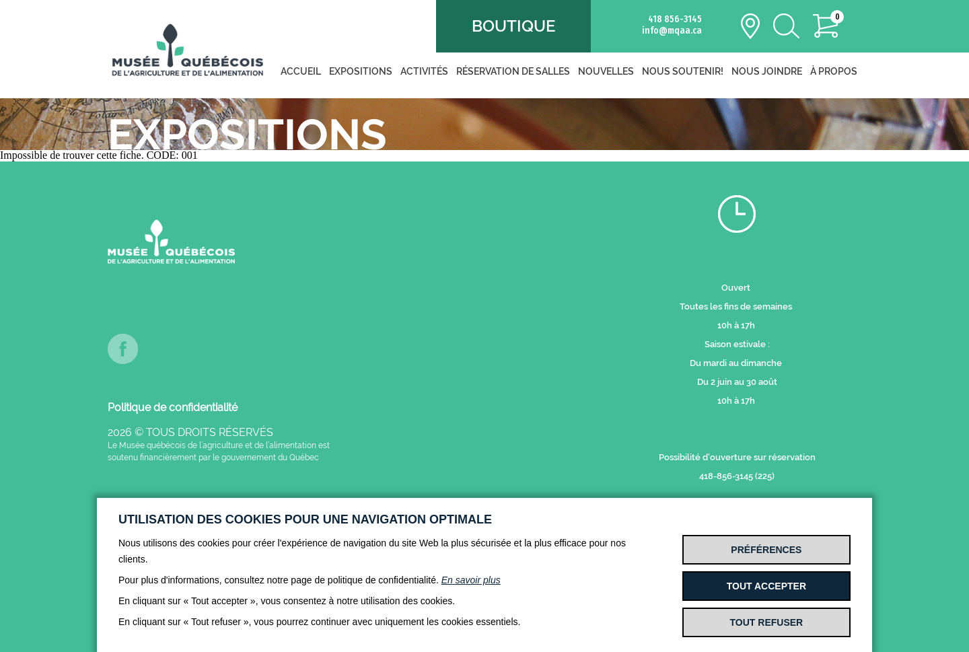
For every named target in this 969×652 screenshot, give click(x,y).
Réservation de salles (513, 71)
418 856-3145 (675, 19)
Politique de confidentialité (173, 407)
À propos (833, 71)
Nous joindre (766, 71)
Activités (424, 71)
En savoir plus (471, 580)
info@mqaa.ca (672, 30)
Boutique (513, 26)
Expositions (360, 71)
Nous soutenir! (682, 71)
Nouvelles (606, 71)
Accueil (301, 71)
